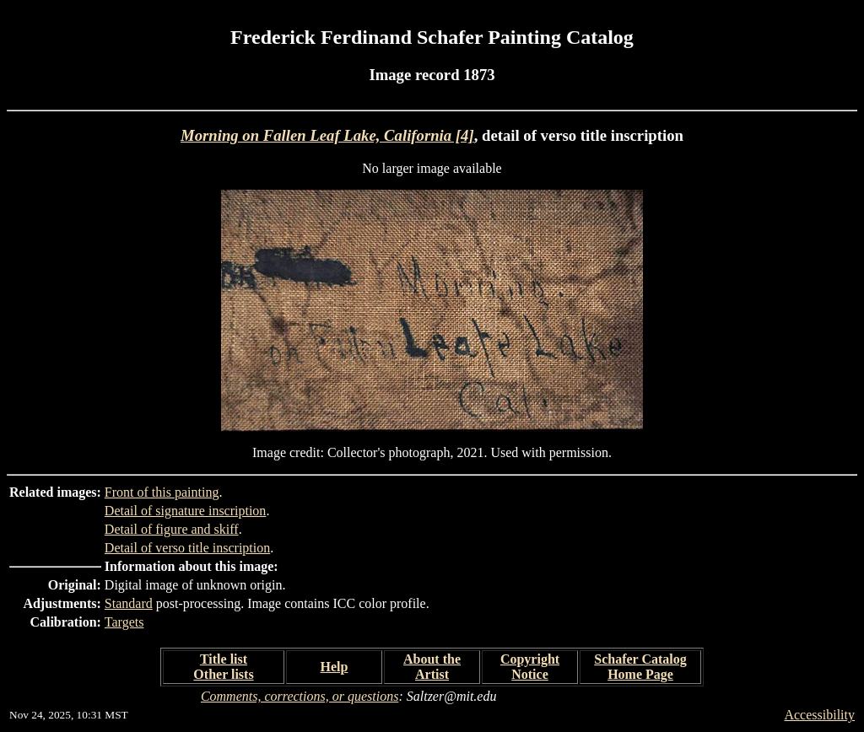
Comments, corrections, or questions (300, 696)
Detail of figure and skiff (172, 529)
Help (334, 666)
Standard (129, 603)
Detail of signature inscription (186, 510)
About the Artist (432, 666)
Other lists (223, 674)
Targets (124, 622)
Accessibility (819, 715)
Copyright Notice (529, 666)
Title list (223, 659)
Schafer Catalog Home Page (640, 666)
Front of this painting (162, 492)
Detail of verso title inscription (187, 548)
